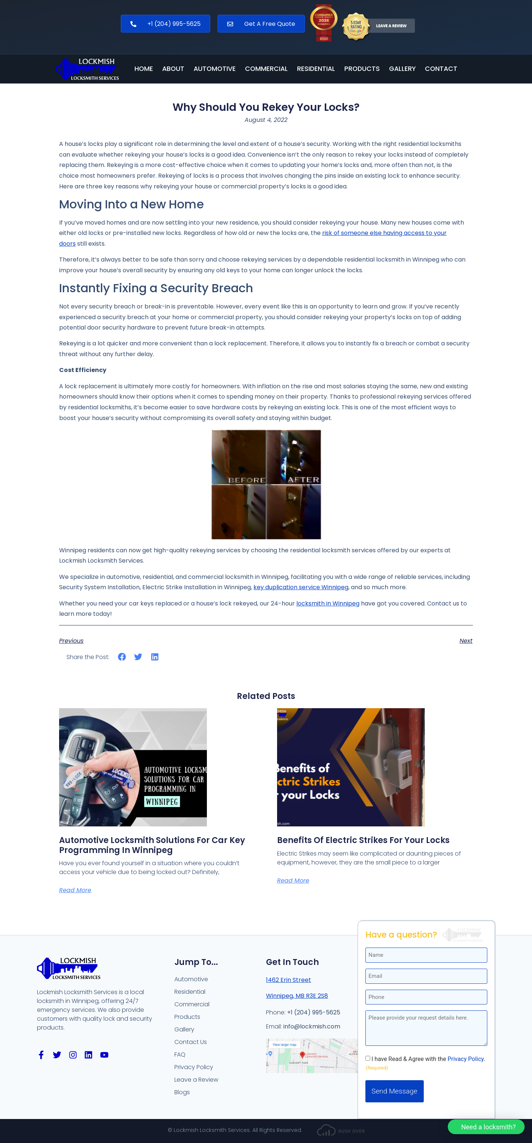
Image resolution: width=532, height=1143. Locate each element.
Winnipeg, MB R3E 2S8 (297, 996)
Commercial (266, 69)
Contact (441, 69)
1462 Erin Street (288, 980)
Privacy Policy (465, 826)
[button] (122, 657)
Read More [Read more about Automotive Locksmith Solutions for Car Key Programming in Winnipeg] (75, 890)
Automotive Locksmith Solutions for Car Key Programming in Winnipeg (152, 845)
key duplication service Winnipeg (300, 587)
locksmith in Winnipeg (327, 603)
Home (143, 69)
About (173, 69)
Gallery (402, 69)
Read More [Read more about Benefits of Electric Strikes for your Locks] (293, 880)
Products (362, 69)
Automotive (215, 69)
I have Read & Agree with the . (428, 826)
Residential (316, 69)
